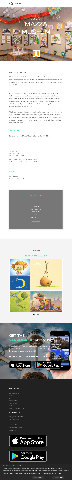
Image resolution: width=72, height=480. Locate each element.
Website (35, 223)
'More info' (56, 473)
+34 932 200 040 (14, 419)
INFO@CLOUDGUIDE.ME (16, 417)
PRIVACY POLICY (14, 430)
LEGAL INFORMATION (15, 428)
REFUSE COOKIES (58, 477)
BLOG (11, 396)
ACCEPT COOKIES (37, 477)
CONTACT (12, 405)
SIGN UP (11, 398)
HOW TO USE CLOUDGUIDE (17, 408)
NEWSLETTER (13, 401)
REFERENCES (13, 403)
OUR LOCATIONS (14, 393)
